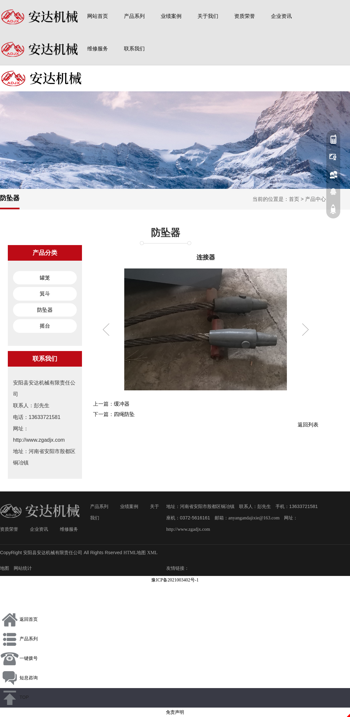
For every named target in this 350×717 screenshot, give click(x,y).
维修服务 (97, 48)
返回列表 (308, 424)
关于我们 (207, 16)
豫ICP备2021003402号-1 (174, 580)
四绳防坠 (124, 414)
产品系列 (134, 16)
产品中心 (315, 199)
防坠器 (165, 232)
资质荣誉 (244, 16)
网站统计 (23, 568)
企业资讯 (281, 16)
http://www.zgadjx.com (188, 529)
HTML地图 (135, 552)
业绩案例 (171, 16)
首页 (294, 199)
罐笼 (45, 277)
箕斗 (45, 293)
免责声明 (175, 712)
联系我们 (134, 48)
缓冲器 (121, 404)
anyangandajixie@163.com (254, 517)
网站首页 (97, 16)
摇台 (45, 326)
